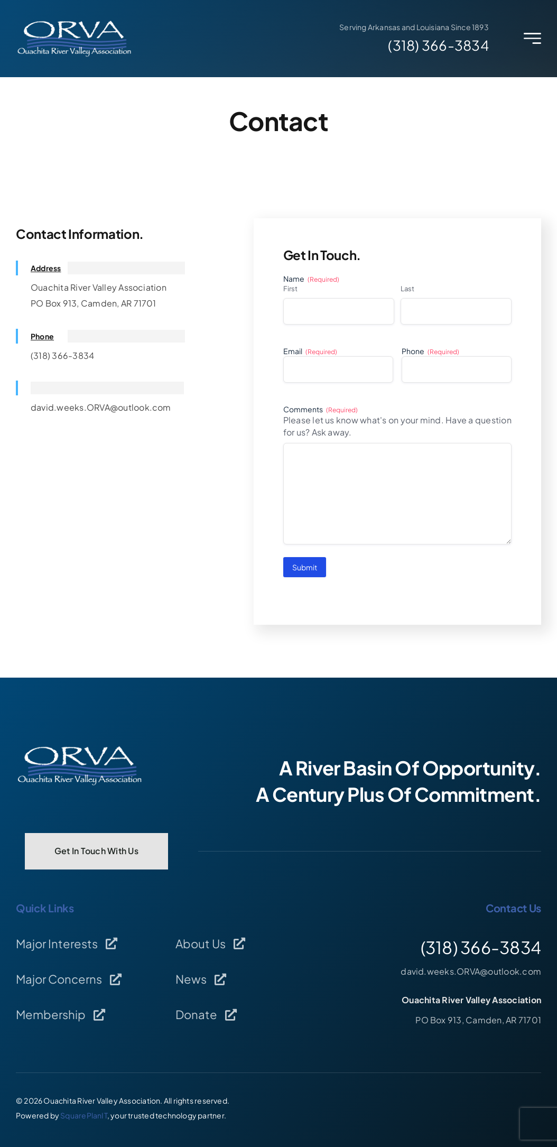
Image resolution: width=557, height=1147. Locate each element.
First (290, 288)
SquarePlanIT (83, 1115)
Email (310, 351)
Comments (320, 409)
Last (407, 288)
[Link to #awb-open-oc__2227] (532, 38)
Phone (430, 351)
